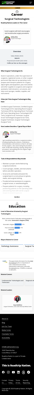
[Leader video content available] (6, 134)
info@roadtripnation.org (10, 347)
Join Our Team (7, 326)
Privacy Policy (11, 381)
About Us (5, 319)
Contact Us (4, 381)
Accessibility (6, 338)
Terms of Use (18, 381)
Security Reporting (26, 381)
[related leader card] (17, 303)
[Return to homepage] (8, 2)
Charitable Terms (8, 334)
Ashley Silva (13, 132)
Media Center (6, 330)
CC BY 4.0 (13, 268)
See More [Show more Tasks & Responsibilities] (17, 197)
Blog (3, 323)
